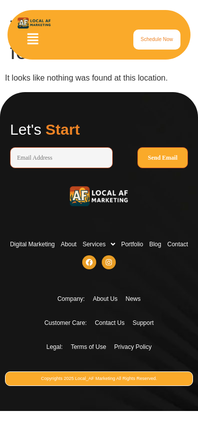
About (68, 244)
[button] (33, 40)
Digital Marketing (32, 244)
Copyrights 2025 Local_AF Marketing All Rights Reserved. (99, 378)
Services (99, 244)
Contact (177, 244)
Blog (155, 244)
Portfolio (132, 244)
